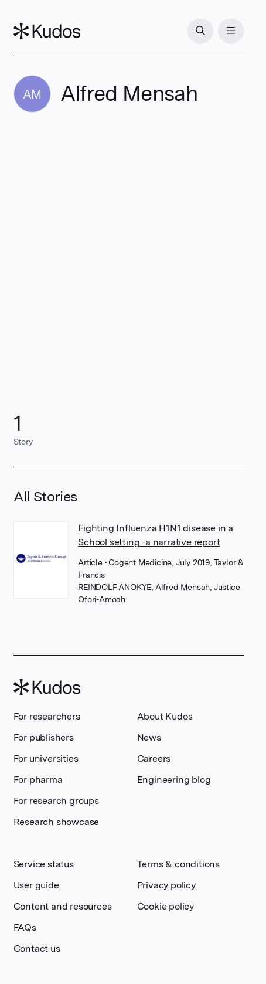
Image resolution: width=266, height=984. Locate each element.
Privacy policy (166, 885)
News (149, 737)
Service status (43, 864)
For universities (46, 758)
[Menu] (231, 31)
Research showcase (56, 821)
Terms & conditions (178, 864)
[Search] (200, 31)
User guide (36, 885)
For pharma (38, 779)
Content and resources (62, 906)
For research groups (56, 800)
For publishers (43, 737)
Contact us (36, 948)
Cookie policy (165, 906)
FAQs (24, 927)
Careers (154, 758)
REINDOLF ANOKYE (114, 587)
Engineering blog (174, 779)
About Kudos (165, 716)
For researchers (46, 716)
